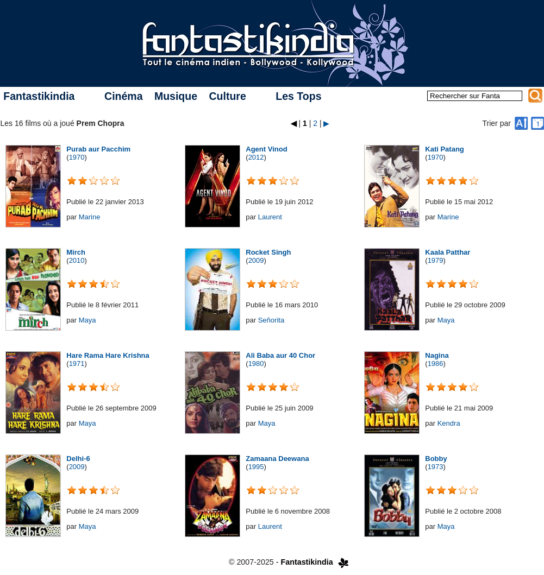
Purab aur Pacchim (98, 149)
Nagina (436, 355)
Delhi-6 (78, 458)
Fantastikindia (38, 96)
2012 (256, 157)
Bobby (436, 458)
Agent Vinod (266, 149)
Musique (175, 96)
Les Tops (298, 96)
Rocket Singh (268, 252)
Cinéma (123, 96)
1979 (435, 260)
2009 (256, 260)
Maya (87, 320)
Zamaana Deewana (277, 458)
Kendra (448, 423)
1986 (435, 363)
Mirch (75, 252)
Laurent (270, 217)
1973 (435, 467)
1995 (256, 467)
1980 (256, 363)
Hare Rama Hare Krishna (107, 355)
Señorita (271, 320)
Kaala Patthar (447, 252)
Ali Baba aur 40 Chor (280, 355)
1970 (77, 157)
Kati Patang (444, 149)
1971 (77, 363)
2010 (77, 260)
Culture (227, 96)
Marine (90, 217)
